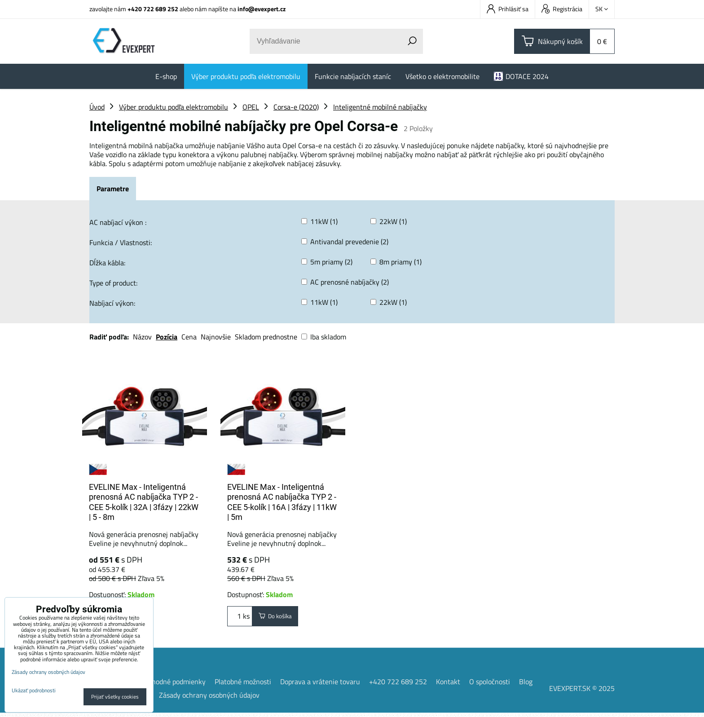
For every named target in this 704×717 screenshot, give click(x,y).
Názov (142, 336)
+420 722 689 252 (153, 8)
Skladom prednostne (266, 336)
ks (240, 618)
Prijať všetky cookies (115, 696)
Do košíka (280, 618)
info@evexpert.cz (262, 8)
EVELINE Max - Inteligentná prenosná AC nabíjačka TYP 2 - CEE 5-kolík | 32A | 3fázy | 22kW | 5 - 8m (143, 502)
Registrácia (561, 8)
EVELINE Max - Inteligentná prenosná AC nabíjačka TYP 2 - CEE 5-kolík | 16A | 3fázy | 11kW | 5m (282, 502)
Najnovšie (216, 336)
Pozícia (166, 336)
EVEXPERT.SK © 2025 (582, 692)
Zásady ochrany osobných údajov (209, 699)
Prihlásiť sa (507, 8)
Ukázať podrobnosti (34, 690)
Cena (189, 336)
